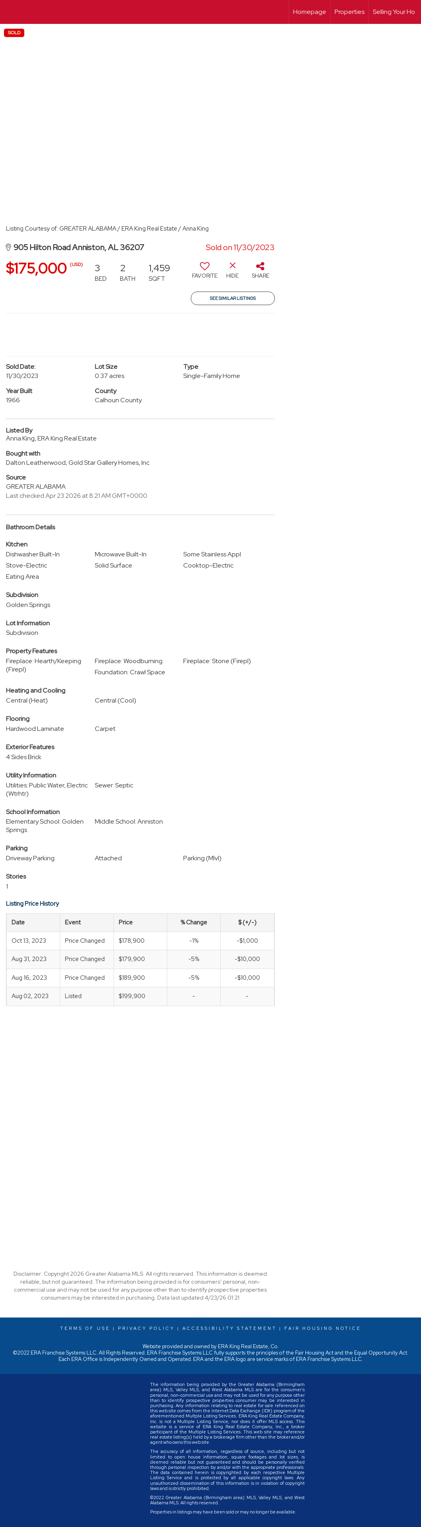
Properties (349, 12)
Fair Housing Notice (322, 1328)
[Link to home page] (10, 12)
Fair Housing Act (314, 1352)
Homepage (309, 12)
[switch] (205, 273)
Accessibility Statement (229, 1328)
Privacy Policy (146, 1328)
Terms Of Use (85, 1328)
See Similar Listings (233, 298)
